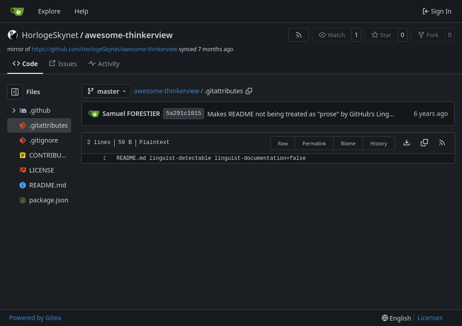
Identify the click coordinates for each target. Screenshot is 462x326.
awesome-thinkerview (129, 34)
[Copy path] (249, 91)
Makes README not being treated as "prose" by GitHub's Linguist (303, 114)
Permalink (314, 143)
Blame (348, 143)
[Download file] (406, 143)
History (378, 143)
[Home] (17, 11)
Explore (49, 11)
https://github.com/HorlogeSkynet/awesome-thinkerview (104, 49)
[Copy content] (424, 143)
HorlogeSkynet (50, 34)
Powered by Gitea (35, 317)
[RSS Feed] (298, 35)
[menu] (396, 318)
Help (81, 11)
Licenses (430, 317)
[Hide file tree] (15, 92)
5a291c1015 (183, 113)
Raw (283, 143)
